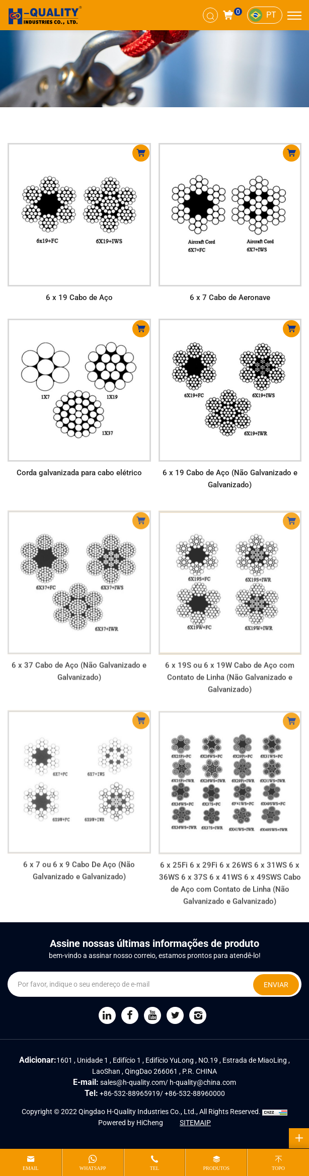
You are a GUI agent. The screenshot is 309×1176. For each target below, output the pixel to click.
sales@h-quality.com (132, 1082)
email (31, 1168)
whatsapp (93, 1168)
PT (271, 15)
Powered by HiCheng (130, 1123)
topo (278, 1168)
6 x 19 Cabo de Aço (79, 297)
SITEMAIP (195, 1123)
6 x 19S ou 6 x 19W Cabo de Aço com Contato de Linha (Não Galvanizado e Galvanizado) (229, 690)
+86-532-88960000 (195, 1093)
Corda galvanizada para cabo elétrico (79, 472)
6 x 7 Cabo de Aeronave (230, 297)
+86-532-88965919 (130, 1093)
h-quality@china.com (203, 1082)
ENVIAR (276, 985)
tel (154, 1168)
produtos (216, 1168)
